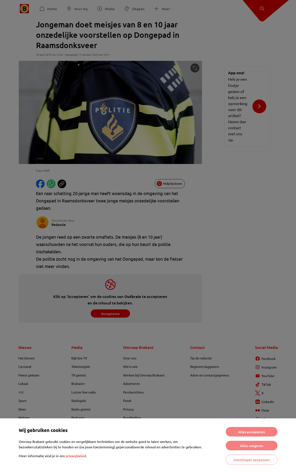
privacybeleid (76, 456)
